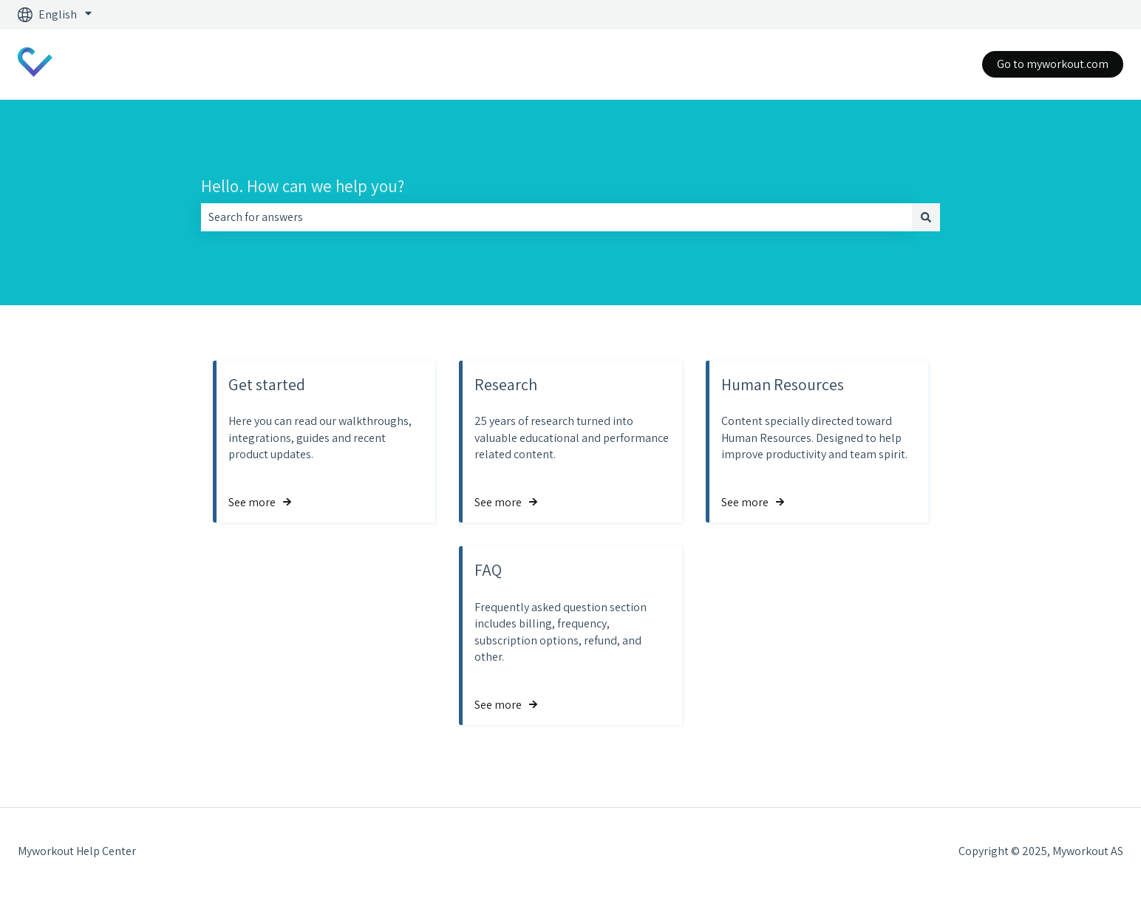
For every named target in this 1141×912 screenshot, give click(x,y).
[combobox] (556, 217)
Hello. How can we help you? (302, 186)
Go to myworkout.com (1052, 64)
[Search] (926, 217)
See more (252, 502)
